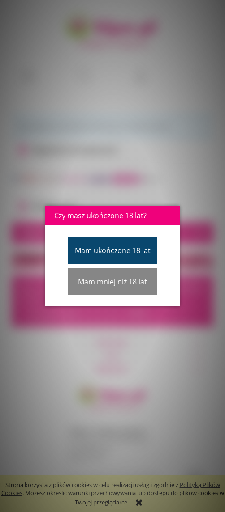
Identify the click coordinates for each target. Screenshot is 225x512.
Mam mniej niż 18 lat (112, 282)
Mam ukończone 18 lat (113, 250)
